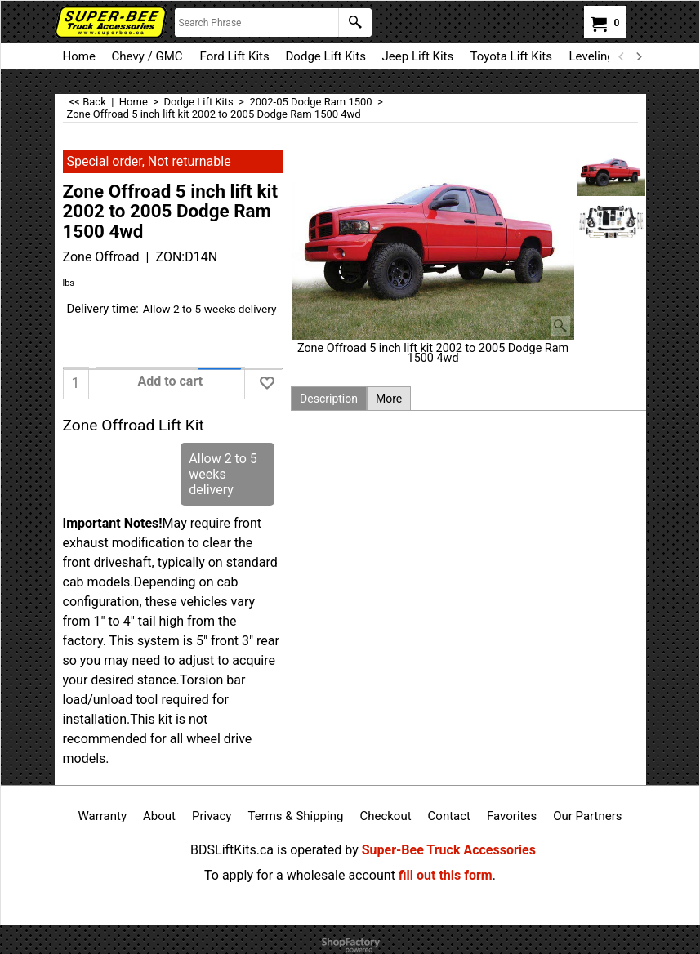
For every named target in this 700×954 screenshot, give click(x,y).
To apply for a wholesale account (299, 875)
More (389, 398)
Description (329, 398)
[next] (638, 56)
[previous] (622, 56)
